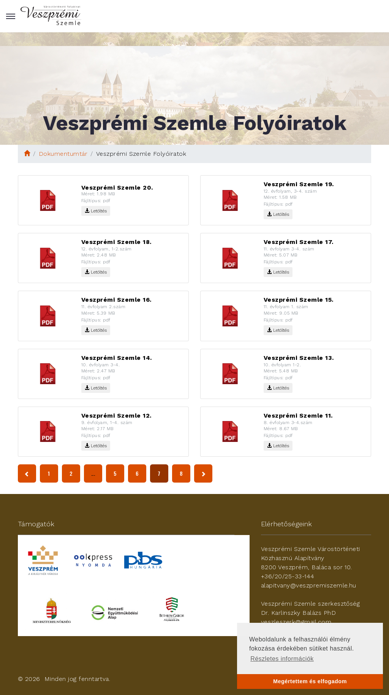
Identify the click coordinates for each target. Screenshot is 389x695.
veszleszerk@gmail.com (296, 621)
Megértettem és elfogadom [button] (310, 681)
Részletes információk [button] (282, 658)
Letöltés (96, 211)
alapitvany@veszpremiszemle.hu (308, 585)
